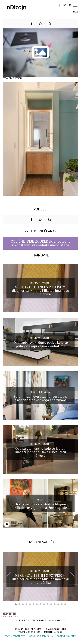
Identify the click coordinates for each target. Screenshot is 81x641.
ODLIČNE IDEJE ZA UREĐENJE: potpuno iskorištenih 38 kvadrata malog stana (40, 243)
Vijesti (40, 499)
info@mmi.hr (59, 629)
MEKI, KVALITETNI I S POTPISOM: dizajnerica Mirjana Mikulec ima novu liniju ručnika (40, 290)
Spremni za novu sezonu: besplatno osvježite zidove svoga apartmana (41, 398)
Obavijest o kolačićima (41, 636)
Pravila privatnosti (15, 636)
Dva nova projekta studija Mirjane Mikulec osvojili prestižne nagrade (40, 506)
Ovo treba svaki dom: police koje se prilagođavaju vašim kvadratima (40, 344)
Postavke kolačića (66, 636)
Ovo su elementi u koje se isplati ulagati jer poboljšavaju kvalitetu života (40, 452)
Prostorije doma (40, 392)
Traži (75, 11)
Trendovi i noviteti (41, 282)
